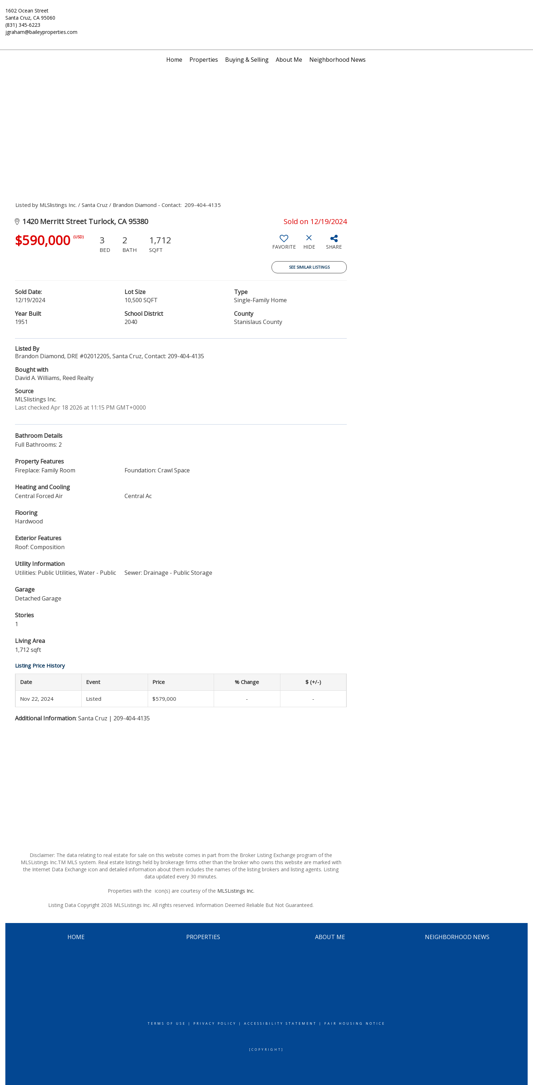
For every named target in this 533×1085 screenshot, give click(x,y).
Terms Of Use (167, 1023)
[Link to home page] (266, 15)
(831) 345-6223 (22, 24)
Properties (203, 60)
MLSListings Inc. (235, 890)
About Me (289, 60)
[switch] (283, 244)
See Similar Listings (309, 267)
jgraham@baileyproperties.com (41, 32)
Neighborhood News (337, 60)
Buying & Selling (247, 60)
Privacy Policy (215, 1023)
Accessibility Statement (280, 1023)
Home (174, 60)
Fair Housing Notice (354, 1023)
